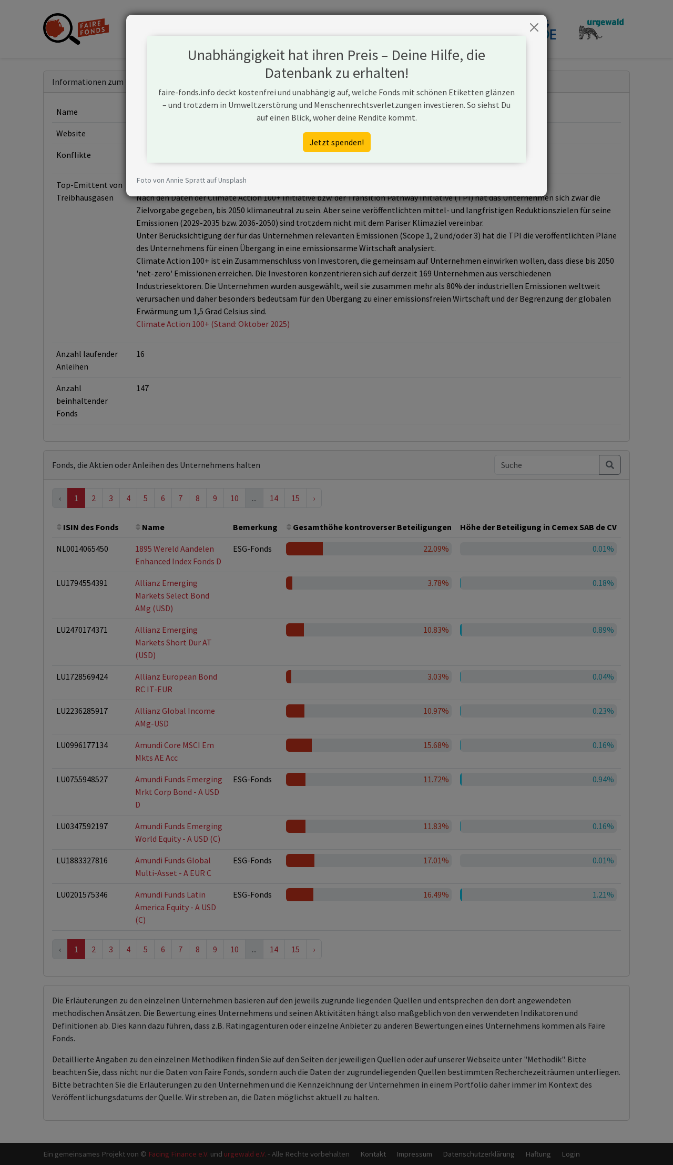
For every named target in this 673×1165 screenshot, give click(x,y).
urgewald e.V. (245, 1154)
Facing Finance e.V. (178, 1154)
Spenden (462, 29)
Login (571, 1154)
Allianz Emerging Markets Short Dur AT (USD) (173, 642)
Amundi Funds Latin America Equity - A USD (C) (175, 907)
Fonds (241, 29)
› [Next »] (314, 498)
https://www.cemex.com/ (181, 133)
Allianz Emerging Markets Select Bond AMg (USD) (172, 595)
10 (234, 498)
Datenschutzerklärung (479, 1154)
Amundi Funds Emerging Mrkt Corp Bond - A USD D (178, 792)
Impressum (414, 1154)
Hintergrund (343, 29)
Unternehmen (287, 29)
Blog (427, 29)
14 (274, 498)
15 (295, 498)
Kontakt (373, 1154)
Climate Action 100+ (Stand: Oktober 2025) (213, 323)
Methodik (391, 29)
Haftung (538, 1154)
